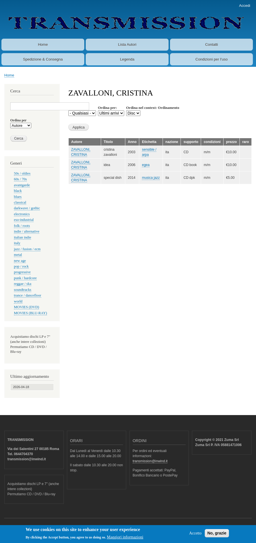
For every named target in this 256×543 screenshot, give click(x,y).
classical (20, 202)
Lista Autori (127, 44)
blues (18, 197)
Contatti (211, 44)
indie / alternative (26, 231)
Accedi (244, 5)
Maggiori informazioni (125, 539)
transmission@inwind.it (150, 461)
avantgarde (22, 185)
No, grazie (216, 534)
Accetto (195, 534)
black (18, 191)
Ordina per (18, 120)
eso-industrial (24, 220)
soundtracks (22, 290)
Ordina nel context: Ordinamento (152, 107)
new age (20, 261)
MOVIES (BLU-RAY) (30, 313)
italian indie (22, 237)
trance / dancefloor (27, 295)
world (18, 301)
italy (17, 243)
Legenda (127, 59)
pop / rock (21, 266)
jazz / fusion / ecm (27, 249)
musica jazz (151, 178)
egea (145, 165)
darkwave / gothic (27, 208)
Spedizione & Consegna (43, 59)
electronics (22, 214)
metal (18, 255)
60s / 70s (20, 179)
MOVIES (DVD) (26, 307)
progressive (22, 272)
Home (43, 44)
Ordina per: (107, 107)
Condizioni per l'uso (211, 59)
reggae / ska (22, 284)
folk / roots (22, 226)
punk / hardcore (25, 278)
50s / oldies (22, 173)
